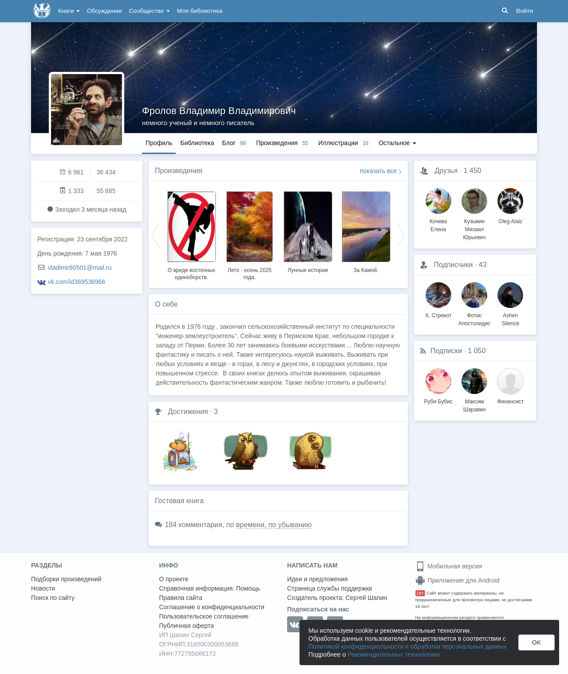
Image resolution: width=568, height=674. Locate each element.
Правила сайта (180, 597)
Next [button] (400, 234)
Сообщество (149, 11)
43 (483, 264)
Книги (69, 11)
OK (536, 642)
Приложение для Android (457, 580)
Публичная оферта (186, 625)
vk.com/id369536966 (76, 281)
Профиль (159, 142)
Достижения (188, 411)
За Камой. (366, 270)
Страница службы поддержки (329, 588)
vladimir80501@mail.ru (79, 267)
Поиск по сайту (53, 597)
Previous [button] (155, 234)
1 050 (476, 351)
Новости (43, 588)
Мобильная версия (448, 566)
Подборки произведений (66, 579)
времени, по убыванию (274, 524)
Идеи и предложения (317, 579)
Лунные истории (308, 270)
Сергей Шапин (366, 597)
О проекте (174, 579)
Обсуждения (104, 11)
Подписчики (453, 264)
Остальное (397, 142)
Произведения (178, 170)
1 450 (472, 170)
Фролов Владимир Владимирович (219, 110)
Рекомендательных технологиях (393, 654)
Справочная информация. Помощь (209, 588)
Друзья (446, 170)
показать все (378, 170)
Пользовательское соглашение (204, 616)
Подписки (446, 351)
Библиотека (197, 142)
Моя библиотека (199, 11)
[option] (191, 234)
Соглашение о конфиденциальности (211, 607)
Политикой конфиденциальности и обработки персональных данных (407, 646)
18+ (420, 593)
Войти (524, 11)
